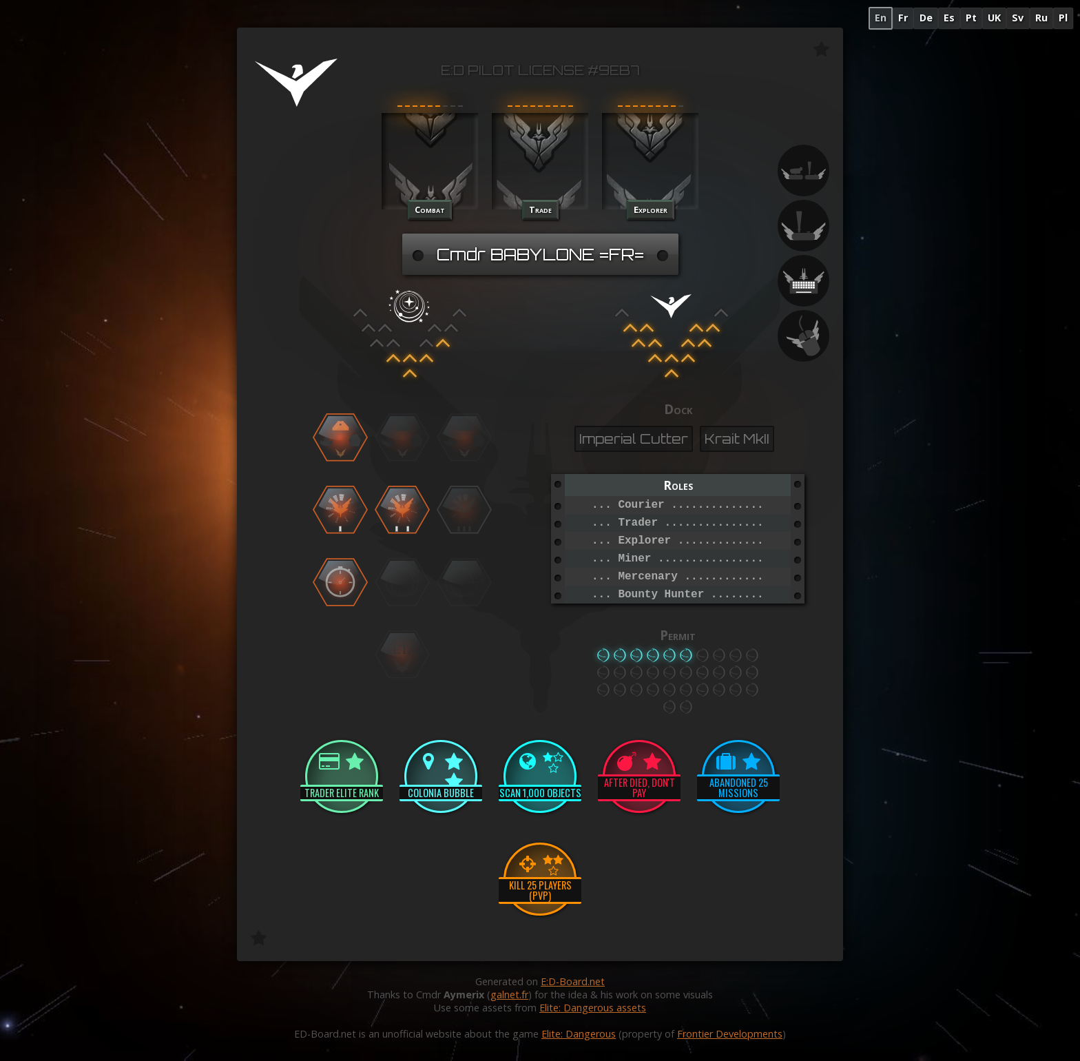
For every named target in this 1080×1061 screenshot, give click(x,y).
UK (994, 17)
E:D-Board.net (573, 981)
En (880, 17)
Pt (971, 17)
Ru (1041, 17)
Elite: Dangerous (578, 1033)
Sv (1018, 17)
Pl (1063, 17)
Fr (903, 17)
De (926, 17)
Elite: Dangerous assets (592, 1007)
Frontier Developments (729, 1033)
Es (949, 17)
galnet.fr (509, 994)
